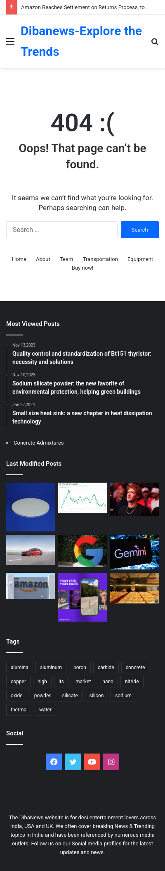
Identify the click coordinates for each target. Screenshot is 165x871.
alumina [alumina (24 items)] (19, 667)
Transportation (100, 259)
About (43, 259)
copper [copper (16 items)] (18, 681)
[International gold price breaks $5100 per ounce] (134, 588)
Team (66, 259)
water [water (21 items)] (45, 710)
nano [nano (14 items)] (107, 681)
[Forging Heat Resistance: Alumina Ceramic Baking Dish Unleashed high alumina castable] (30, 507)
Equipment (140, 259)
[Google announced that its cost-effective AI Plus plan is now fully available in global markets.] (134, 552)
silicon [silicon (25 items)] (97, 696)
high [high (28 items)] (42, 681)
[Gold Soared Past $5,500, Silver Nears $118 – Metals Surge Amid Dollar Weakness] (82, 498)
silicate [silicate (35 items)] (70, 696)
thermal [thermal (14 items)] (19, 710)
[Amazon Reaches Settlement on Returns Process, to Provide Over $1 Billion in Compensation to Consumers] (30, 586)
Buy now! (82, 268)
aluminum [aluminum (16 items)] (51, 667)
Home (19, 259)
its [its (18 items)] (61, 681)
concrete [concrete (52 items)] (135, 667)
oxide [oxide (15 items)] (17, 696)
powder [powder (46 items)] (42, 696)
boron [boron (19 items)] (79, 667)
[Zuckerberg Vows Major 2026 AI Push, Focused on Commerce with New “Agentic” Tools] (134, 499)
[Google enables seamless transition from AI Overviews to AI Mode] (82, 551)
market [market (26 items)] (83, 681)
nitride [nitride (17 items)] (132, 681)
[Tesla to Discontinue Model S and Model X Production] (30, 550)
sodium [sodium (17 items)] (123, 696)
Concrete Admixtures (39, 443)
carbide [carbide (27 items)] (106, 667)
